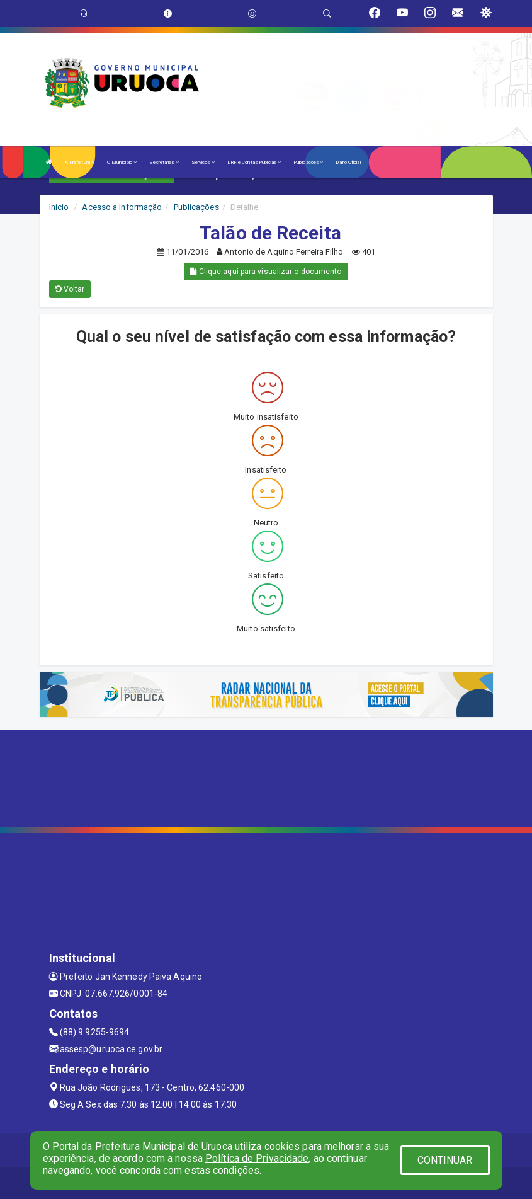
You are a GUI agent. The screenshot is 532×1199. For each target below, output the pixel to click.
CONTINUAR (445, 1160)
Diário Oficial (348, 162)
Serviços (203, 162)
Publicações (308, 162)
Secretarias (163, 162)
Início (59, 207)
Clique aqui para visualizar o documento (265, 271)
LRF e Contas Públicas (254, 162)
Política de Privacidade (256, 1158)
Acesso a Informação (122, 207)
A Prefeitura (79, 162)
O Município (122, 162)
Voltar (70, 289)
